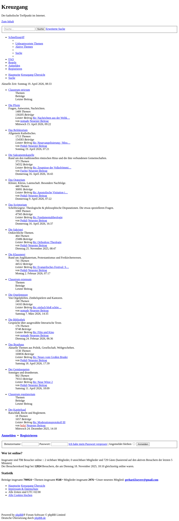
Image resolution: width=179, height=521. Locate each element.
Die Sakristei (15, 229)
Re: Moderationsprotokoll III (49, 422)
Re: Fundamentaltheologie (47, 217)
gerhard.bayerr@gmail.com (141, 479)
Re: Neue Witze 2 (43, 382)
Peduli (23, 145)
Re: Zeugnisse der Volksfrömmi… (52, 167)
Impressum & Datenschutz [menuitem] (23, 488)
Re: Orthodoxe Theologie (47, 242)
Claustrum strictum (19, 89)
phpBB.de (40, 517)
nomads (24, 120)
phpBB (19, 514)
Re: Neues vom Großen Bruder (50, 357)
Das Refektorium (18, 130)
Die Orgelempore (18, 294)
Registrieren (28, 435)
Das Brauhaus (16, 344)
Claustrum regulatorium (21, 394)
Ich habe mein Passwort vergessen (88, 444)
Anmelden (8, 435)
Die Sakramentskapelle (21, 154)
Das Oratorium (16, 179)
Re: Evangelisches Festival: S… (51, 267)
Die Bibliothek (16, 319)
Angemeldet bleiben (122, 444)
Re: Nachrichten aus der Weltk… (51, 117)
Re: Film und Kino (43, 332)
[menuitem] (29, 43)
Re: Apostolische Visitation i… (50, 192)
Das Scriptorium (17, 204)
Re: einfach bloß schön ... (47, 307)
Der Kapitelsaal (17, 409)
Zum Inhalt (7, 21)
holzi (23, 425)
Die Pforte (14, 105)
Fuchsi (24, 170)
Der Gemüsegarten (18, 369)
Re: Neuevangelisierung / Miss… (51, 142)
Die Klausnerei (16, 254)
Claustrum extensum (19, 279)
